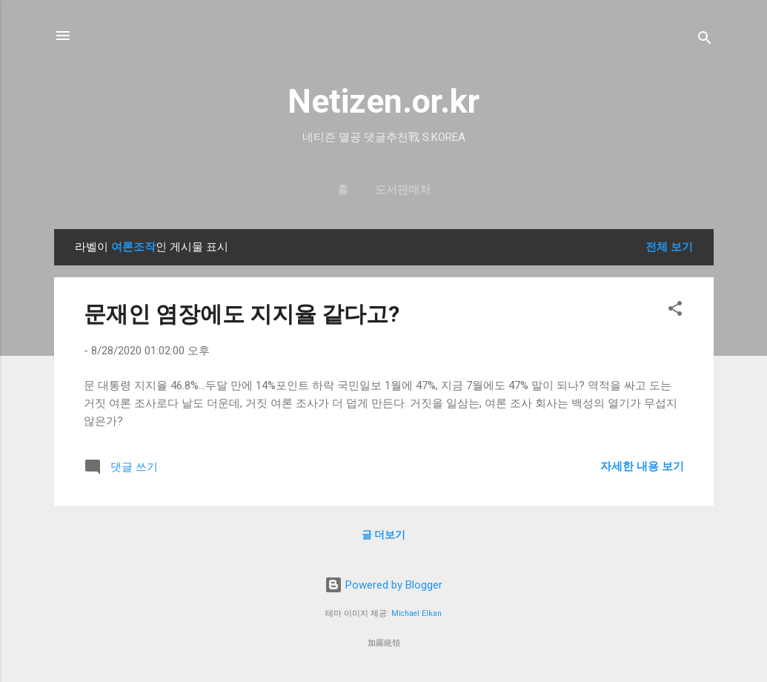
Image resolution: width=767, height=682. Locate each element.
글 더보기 (383, 534)
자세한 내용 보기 (642, 466)
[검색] (705, 40)
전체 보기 (669, 247)
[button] (675, 310)
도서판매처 (403, 189)
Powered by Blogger (383, 585)
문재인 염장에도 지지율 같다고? (241, 314)
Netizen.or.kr (383, 101)
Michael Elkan (416, 613)
